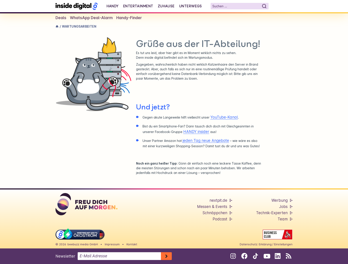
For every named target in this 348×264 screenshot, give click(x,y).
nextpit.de (218, 200)
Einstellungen (283, 244)
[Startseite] (76, 6)
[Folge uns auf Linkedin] (277, 256)
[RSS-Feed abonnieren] (289, 256)
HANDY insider (196, 131)
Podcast (220, 219)
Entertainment (138, 6)
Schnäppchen (214, 213)
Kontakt (132, 244)
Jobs (283, 206)
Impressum (112, 244)
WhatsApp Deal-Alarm (91, 18)
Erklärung (265, 244)
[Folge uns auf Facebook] (244, 256)
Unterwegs (190, 6)
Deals (60, 18)
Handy (113, 6)
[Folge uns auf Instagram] (233, 256)
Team (283, 219)
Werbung (279, 200)
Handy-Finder (129, 18)
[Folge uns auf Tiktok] (255, 257)
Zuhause (166, 6)
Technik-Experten (272, 213)
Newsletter (65, 256)
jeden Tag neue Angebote (206, 140)
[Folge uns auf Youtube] (266, 256)
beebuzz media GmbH (82, 244)
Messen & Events (212, 206)
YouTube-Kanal (224, 117)
